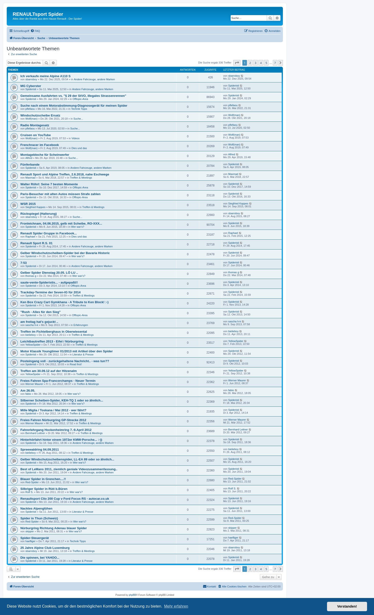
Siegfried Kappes (35, 207)
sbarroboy (31, 79)
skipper (29, 531)
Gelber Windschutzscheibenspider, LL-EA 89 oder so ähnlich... (67, 459)
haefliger (30, 541)
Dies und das (79, 148)
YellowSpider (33, 344)
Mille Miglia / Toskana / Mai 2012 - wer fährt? (53, 410)
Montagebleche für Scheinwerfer (44, 155)
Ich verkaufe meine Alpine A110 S (45, 76)
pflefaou (30, 108)
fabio (28, 393)
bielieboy (30, 334)
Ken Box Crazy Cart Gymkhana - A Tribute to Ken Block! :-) (64, 302)
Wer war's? (77, 226)
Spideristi (30, 89)
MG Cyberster (30, 86)
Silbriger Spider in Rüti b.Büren (43, 489)
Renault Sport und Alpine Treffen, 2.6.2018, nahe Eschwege (64, 174)
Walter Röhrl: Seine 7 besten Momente (49, 184)
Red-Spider (32, 482)
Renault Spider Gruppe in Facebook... (48, 233)
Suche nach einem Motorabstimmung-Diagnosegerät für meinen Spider (73, 105)
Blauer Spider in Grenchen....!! (43, 479)
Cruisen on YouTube (35, 135)
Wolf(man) (31, 118)
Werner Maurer (34, 384)
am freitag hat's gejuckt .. (39, 322)
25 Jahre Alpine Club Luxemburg (45, 548)
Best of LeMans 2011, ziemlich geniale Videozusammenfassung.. (68, 469)
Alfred (28, 158)
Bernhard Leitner (35, 433)
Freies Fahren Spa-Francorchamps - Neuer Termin (57, 381)
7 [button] (275, 63)
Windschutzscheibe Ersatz (40, 115)
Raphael (30, 236)
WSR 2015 (28, 204)
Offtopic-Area (80, 99)
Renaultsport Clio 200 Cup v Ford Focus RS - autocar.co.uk (64, 498)
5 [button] (266, 63)
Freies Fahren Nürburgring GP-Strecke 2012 (53, 420)
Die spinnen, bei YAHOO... (39, 557)
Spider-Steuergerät (34, 538)
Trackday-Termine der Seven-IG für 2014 (50, 292)
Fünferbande (30, 164)
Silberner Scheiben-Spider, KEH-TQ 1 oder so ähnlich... (61, 400)
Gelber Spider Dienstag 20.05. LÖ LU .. (49, 272)
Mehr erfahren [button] (176, 606)
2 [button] (250, 63)
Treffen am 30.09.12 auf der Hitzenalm (48, 371)
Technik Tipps (79, 108)
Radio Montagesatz (34, 125)
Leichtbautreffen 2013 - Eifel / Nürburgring (52, 341)
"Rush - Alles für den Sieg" (40, 312)
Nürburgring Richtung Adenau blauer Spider (53, 528)
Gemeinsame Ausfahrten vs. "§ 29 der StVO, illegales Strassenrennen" (73, 96)
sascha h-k (31, 325)
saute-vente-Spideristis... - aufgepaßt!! (49, 282)
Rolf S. (29, 492)
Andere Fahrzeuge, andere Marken (94, 79)
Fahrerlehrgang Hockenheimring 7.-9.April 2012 (56, 430)
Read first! (76, 364)
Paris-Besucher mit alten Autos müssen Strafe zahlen (60, 194)
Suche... (78, 118)
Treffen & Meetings (81, 177)
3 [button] (255, 63)
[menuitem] (35, 31)
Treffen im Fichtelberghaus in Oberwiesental (53, 331)
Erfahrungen (80, 325)
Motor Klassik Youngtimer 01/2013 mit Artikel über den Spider (66, 351)
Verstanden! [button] (347, 606)
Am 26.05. (27, 390)
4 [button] (261, 63)
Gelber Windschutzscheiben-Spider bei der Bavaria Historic (65, 253)
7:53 (23, 263)
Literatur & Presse (83, 354)
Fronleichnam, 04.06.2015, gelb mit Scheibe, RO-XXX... (61, 223)
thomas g (30, 275)
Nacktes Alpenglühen (36, 508)
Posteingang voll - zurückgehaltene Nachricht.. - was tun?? (64, 361)
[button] (236, 63)
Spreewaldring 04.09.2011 (39, 449)
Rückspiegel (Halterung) (38, 213)
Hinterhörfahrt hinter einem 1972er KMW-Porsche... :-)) (61, 439)
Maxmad (30, 177)
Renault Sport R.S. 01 (36, 243)
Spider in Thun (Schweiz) (39, 518)
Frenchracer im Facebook (39, 145)
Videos (75, 138)
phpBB (132, 595)
